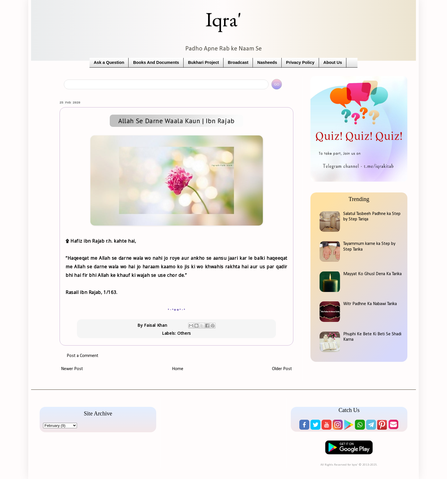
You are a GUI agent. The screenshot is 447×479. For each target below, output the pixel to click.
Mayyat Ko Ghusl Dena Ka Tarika (372, 274)
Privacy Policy (300, 62)
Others (184, 333)
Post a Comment (82, 356)
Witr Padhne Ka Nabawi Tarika (370, 304)
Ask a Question (109, 62)
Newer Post (72, 369)
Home (177, 369)
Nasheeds (267, 62)
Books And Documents (156, 62)
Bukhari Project (203, 62)
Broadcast (238, 62)
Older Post (282, 369)
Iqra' (223, 19)
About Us (332, 62)
